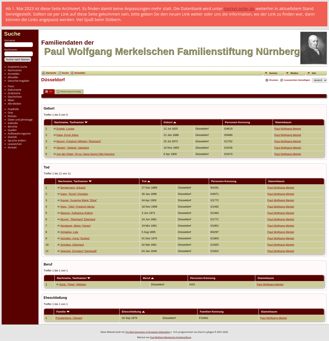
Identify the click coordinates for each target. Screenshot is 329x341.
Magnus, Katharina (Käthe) (76, 213)
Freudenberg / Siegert (68, 318)
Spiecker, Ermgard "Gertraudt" (78, 251)
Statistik (12, 137)
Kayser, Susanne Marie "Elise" (78, 200)
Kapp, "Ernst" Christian (74, 193)
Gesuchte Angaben (18, 80)
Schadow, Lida (69, 232)
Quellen (12, 130)
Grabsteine (14, 93)
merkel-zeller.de (239, 8)
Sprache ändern (17, 140)
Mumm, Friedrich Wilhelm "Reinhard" (79, 141)
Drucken (273, 80)
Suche (12, 34)
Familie (63, 311)
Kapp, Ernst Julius (67, 135)
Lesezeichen (15, 144)
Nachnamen (15, 70)
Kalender (13, 123)
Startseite (51, 73)
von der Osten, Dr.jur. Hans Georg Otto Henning (86, 154)
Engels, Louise (65, 128)
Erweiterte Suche (17, 67)
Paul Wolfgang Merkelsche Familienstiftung (170, 337)
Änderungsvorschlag (69, 91)
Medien (294, 73)
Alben (11, 100)
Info (314, 73)
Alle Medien (14, 103)
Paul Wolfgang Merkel (287, 128)
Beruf (148, 278)
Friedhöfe (13, 109)
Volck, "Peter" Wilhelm (72, 284)
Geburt (170, 122)
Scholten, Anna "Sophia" (75, 238)
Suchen (273, 73)
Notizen (12, 116)
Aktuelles (13, 77)
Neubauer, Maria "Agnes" (75, 225)
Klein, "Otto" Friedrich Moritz (77, 206)
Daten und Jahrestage (20, 119)
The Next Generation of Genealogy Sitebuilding (147, 332)
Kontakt (12, 147)
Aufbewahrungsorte (19, 133)
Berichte (12, 126)
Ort (48, 91)
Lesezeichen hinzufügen (297, 80)
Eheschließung (133, 311)
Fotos (11, 86)
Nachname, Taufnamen (71, 122)
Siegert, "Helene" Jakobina (73, 147)
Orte (10, 112)
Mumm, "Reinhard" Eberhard (77, 219)
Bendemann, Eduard (72, 187)
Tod (146, 181)
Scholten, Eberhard (72, 244)
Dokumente (14, 89)
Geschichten (15, 96)
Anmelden (13, 74)
